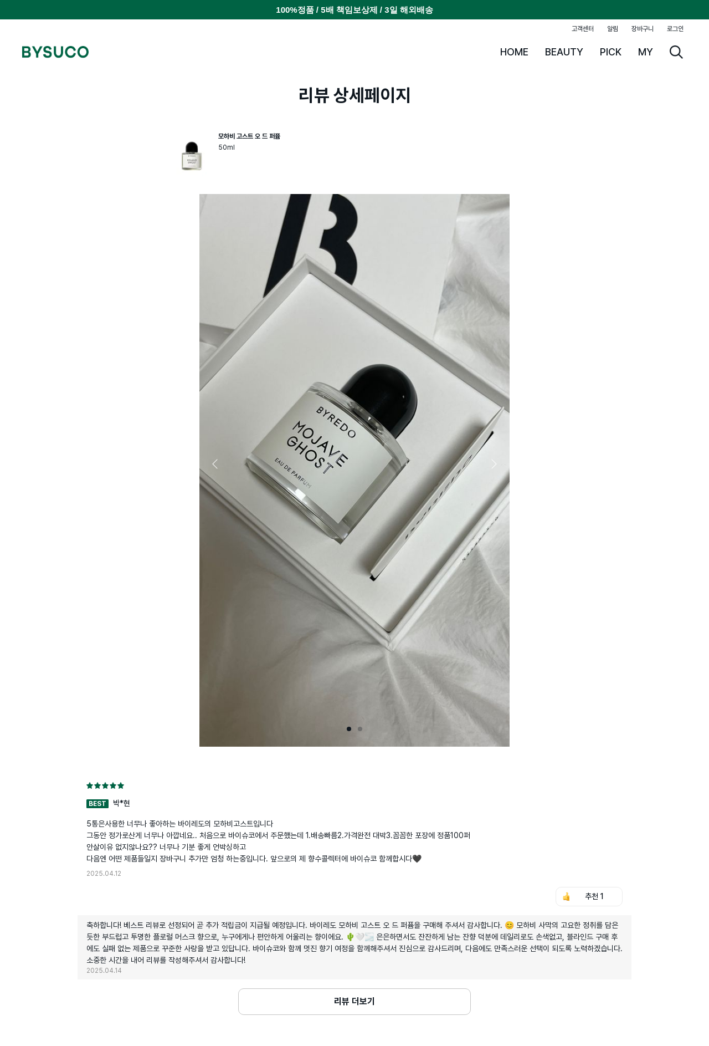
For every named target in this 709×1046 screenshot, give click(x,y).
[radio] (89, 785)
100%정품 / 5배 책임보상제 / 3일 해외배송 (354, 9)
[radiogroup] (354, 785)
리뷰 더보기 (354, 1001)
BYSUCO (55, 52)
